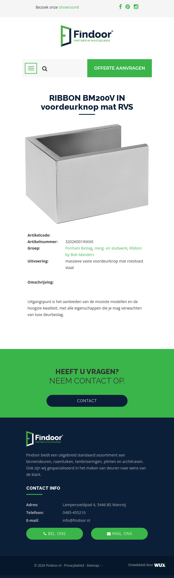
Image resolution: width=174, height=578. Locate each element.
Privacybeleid (74, 565)
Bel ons (55, 534)
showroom (68, 7)
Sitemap (93, 565)
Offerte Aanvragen (119, 68)
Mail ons (119, 534)
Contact (87, 401)
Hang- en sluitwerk (111, 248)
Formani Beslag (78, 248)
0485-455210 (74, 512)
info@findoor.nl (76, 520)
